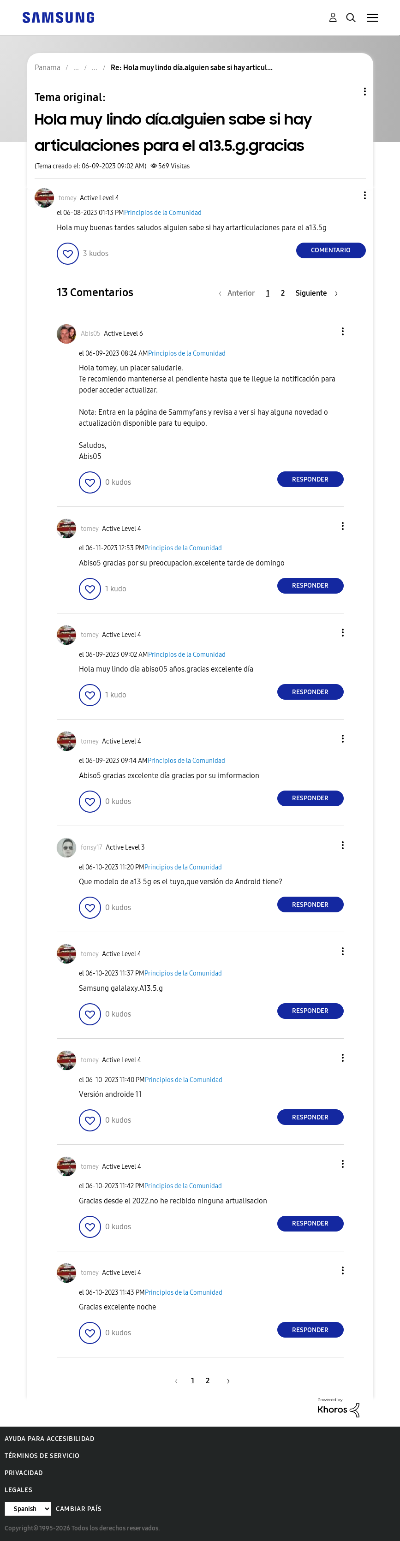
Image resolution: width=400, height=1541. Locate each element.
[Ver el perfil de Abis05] (91, 334)
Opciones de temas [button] (349, 91)
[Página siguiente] (317, 293)
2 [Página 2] (283, 293)
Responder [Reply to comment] (310, 479)
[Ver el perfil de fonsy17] (91, 847)
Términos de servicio (42, 1456)
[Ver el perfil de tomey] (68, 198)
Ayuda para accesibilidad (49, 1439)
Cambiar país (78, 1509)
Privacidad (24, 1473)
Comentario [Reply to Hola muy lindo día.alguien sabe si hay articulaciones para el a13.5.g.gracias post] (331, 250)
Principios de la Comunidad (163, 213)
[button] (349, 195)
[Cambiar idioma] (28, 1509)
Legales (18, 1490)
